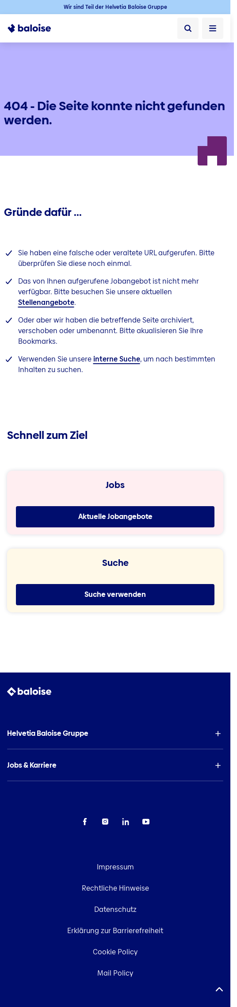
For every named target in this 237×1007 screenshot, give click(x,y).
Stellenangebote (46, 302)
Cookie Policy (115, 952)
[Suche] (188, 28)
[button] (115, 733)
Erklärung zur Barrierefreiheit (115, 931)
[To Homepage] (29, 28)
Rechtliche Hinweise (115, 888)
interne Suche (116, 359)
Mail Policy (115, 973)
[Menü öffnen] (212, 28)
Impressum (115, 867)
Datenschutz (115, 909)
